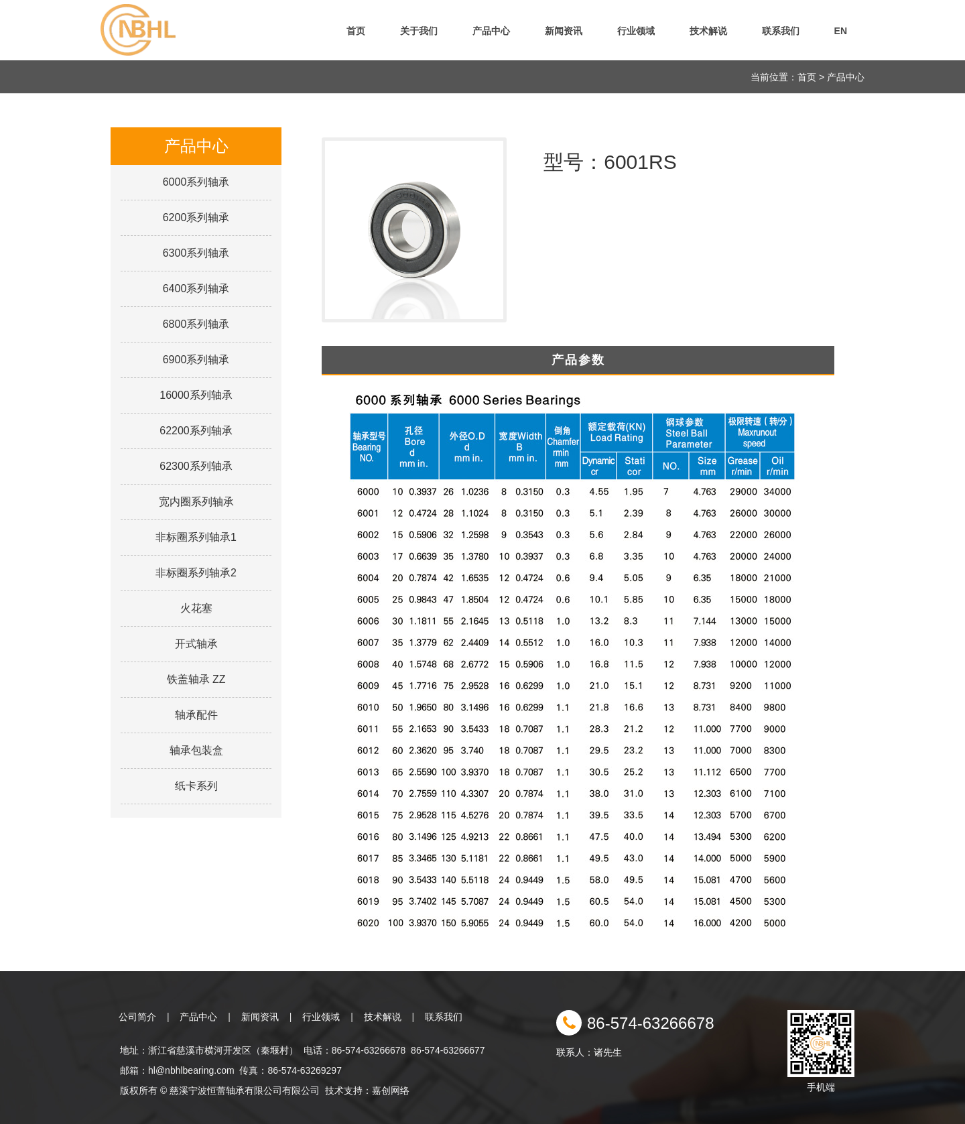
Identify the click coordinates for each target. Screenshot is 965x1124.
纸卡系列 (196, 786)
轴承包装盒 (196, 750)
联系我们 (780, 30)
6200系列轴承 (196, 217)
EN (840, 30)
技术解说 (708, 30)
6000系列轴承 (196, 182)
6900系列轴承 (196, 359)
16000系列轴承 (196, 395)
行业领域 (636, 30)
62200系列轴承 (196, 430)
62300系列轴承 (196, 466)
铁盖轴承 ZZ (196, 679)
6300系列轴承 (196, 253)
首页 (355, 30)
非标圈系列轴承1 (196, 537)
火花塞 (196, 608)
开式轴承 (196, 643)
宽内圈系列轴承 (196, 501)
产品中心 (491, 30)
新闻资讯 (563, 30)
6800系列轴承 (196, 324)
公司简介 (137, 1016)
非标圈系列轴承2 (196, 572)
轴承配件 (196, 715)
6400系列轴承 (196, 288)
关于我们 (419, 30)
